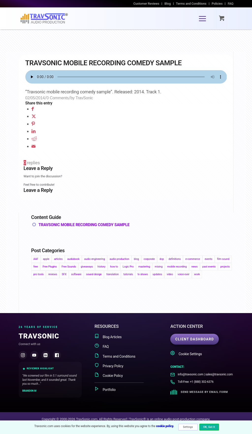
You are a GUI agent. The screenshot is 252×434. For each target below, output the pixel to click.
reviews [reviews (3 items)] (52, 274)
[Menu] (202, 18)
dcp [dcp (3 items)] (161, 259)
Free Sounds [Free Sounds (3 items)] (69, 266)
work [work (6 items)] (197, 274)
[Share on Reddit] (34, 138)
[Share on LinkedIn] (33, 131)
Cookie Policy (108, 375)
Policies (217, 3)
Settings (188, 427)
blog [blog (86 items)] (136, 259)
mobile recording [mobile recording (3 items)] (177, 266)
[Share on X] (34, 116)
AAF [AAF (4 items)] (35, 259)
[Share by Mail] (33, 146)
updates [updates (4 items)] (157, 274)
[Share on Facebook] (33, 108)
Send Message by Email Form (204, 392)
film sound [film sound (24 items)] (223, 259)
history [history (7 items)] (101, 266)
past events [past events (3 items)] (209, 266)
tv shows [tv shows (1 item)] (143, 274)
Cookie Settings (186, 353)
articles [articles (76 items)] (58, 259)
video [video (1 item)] (170, 274)
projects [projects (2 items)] (225, 266)
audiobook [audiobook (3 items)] (73, 259)
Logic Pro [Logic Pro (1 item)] (128, 266)
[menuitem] (146, 3)
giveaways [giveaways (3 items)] (87, 266)
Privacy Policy (108, 365)
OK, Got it (209, 427)
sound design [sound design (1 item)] (94, 274)
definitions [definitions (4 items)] (175, 259)
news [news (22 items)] (194, 266)
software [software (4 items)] (76, 274)
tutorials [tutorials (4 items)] (128, 274)
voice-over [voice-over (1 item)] (183, 274)
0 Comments (58, 98)
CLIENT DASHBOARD (194, 339)
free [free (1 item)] (35, 266)
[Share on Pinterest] (33, 123)
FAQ (230, 3)
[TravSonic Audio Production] (44, 18)
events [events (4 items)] (208, 259)
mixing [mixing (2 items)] (159, 266)
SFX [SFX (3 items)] (64, 274)
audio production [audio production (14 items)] (119, 259)
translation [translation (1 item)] (112, 274)
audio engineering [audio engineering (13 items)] (94, 259)
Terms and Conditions (191, 3)
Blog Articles (108, 336)
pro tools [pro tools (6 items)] (38, 274)
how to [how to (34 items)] (114, 266)
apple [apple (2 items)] (46, 259)
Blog (167, 3)
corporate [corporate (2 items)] (149, 259)
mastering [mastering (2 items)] (144, 266)
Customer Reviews (146, 3)
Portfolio (105, 389)
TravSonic (84, 98)
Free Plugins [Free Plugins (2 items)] (50, 266)
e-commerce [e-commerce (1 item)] (192, 259)
